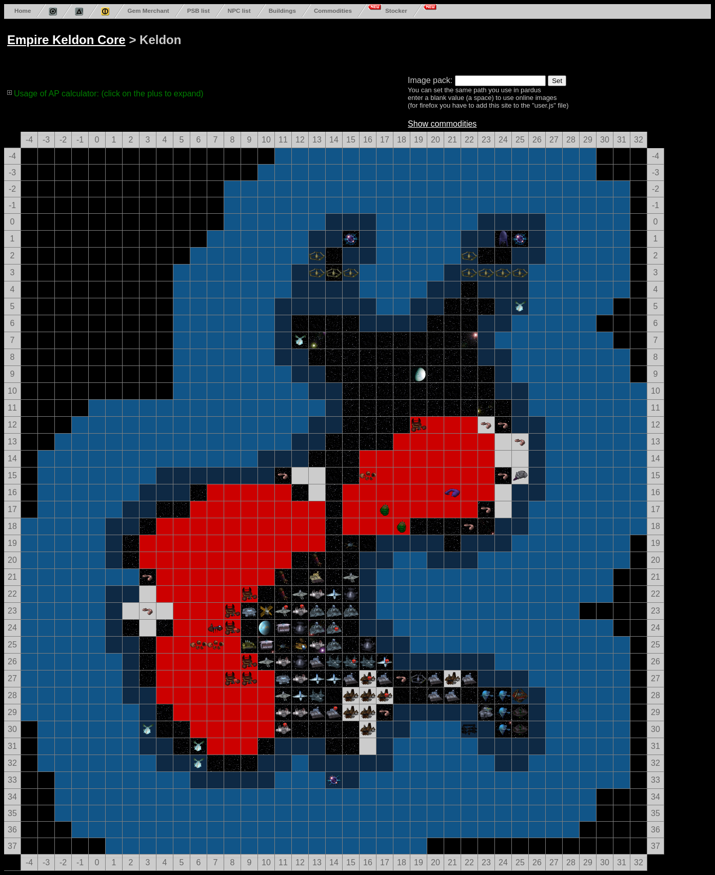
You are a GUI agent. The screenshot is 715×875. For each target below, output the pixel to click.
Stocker (396, 10)
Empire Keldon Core (66, 40)
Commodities (333, 10)
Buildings (282, 10)
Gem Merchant (148, 10)
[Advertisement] (396, 45)
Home (22, 10)
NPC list (239, 10)
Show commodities (442, 123)
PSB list (198, 10)
